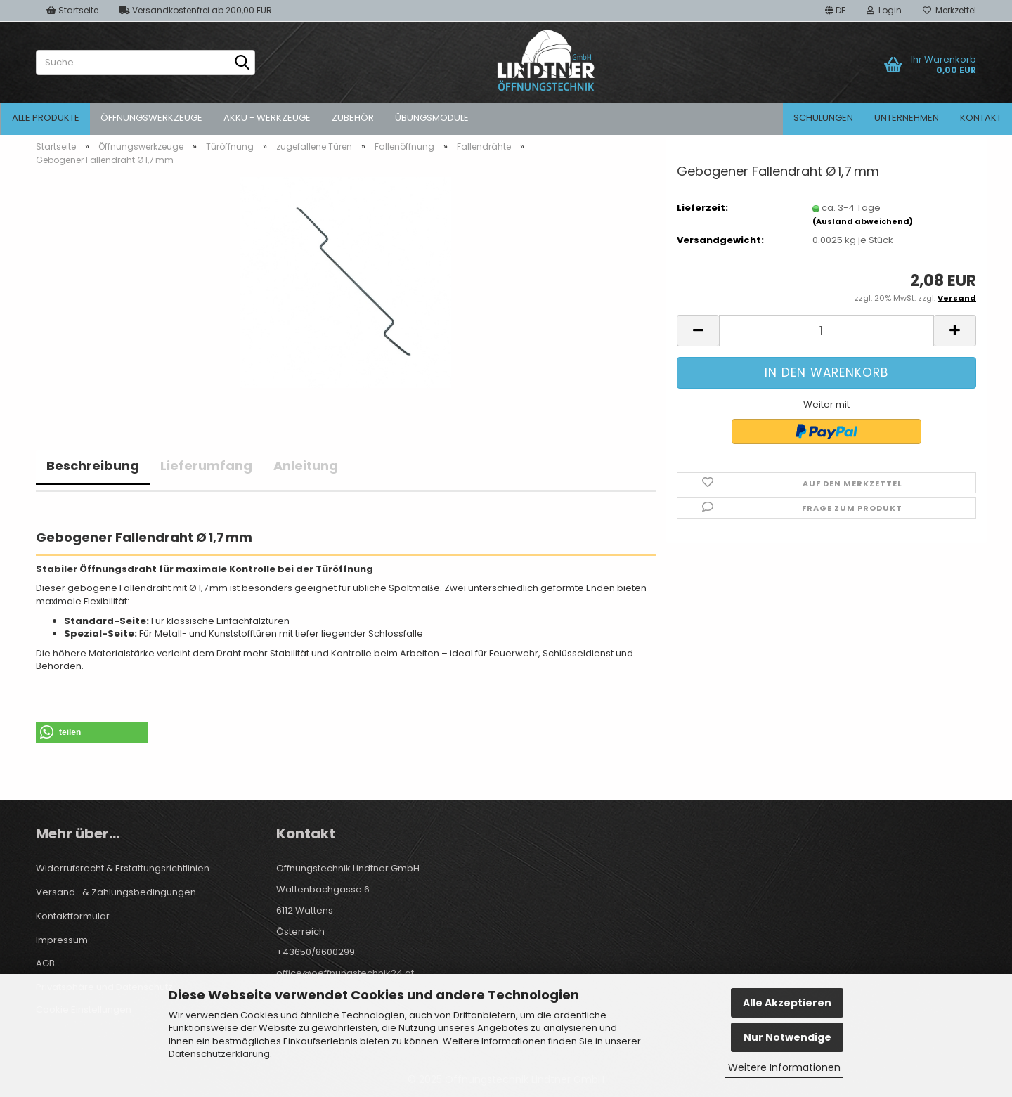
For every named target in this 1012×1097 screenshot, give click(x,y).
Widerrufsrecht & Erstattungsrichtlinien (122, 868)
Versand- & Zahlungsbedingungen (116, 892)
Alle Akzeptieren (787, 1003)
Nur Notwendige (787, 1037)
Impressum (62, 940)
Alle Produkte (45, 117)
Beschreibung (92, 465)
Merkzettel (949, 10)
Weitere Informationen (784, 1067)
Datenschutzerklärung (219, 1053)
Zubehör (353, 117)
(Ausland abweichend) (862, 221)
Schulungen (823, 117)
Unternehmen (906, 117)
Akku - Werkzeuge (267, 117)
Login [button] (884, 10)
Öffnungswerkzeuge (151, 117)
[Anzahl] (826, 330)
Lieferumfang (206, 465)
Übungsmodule (432, 117)
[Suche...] (241, 63)
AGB (45, 963)
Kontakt (980, 117)
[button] (835, 10)
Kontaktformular (73, 916)
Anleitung (305, 465)
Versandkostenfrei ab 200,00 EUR (195, 10)
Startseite (72, 10)
